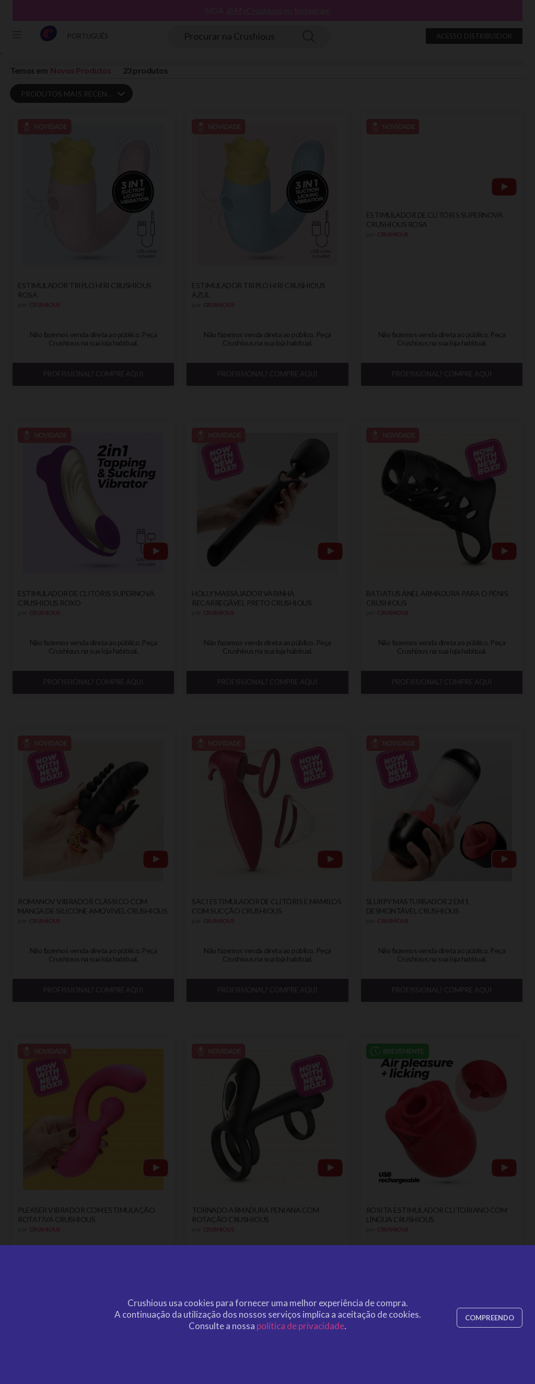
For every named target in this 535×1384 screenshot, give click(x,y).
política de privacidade (300, 1325)
